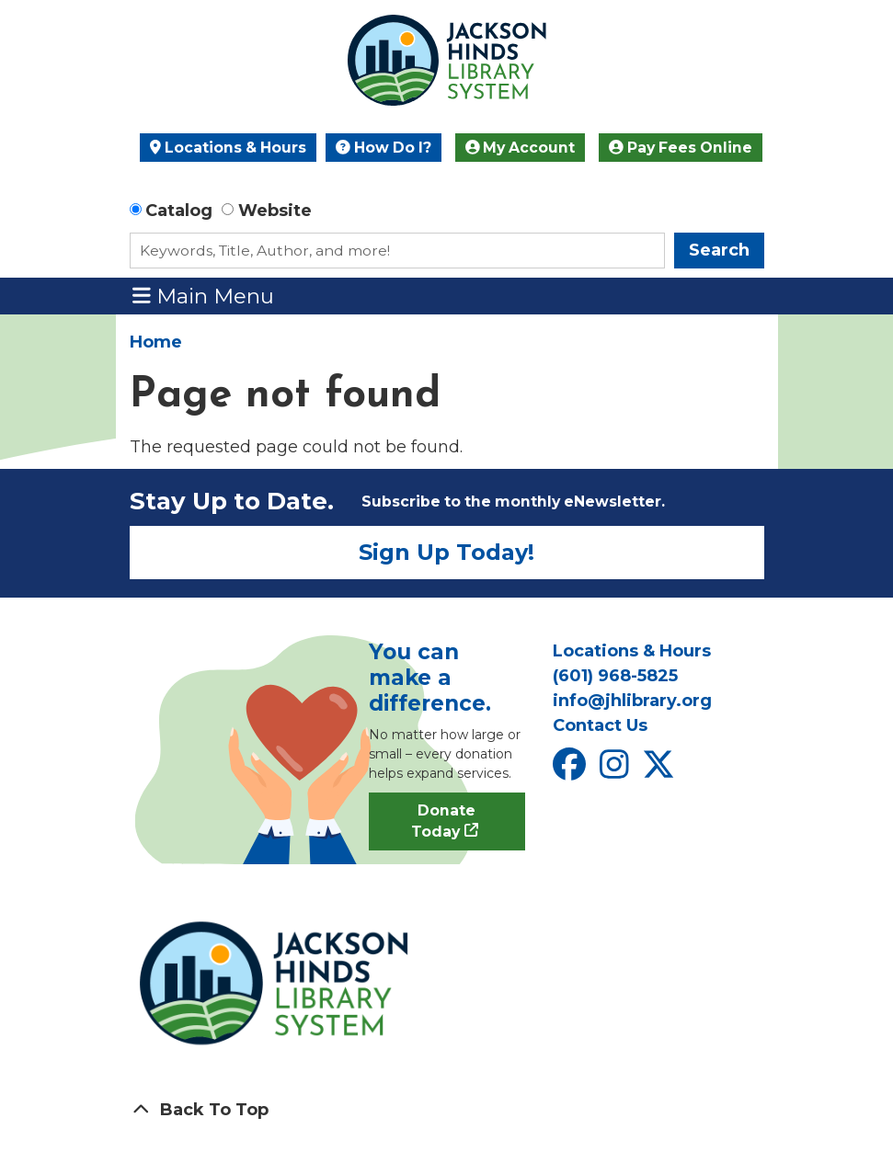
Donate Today (443, 821)
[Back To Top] (447, 1110)
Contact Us (600, 725)
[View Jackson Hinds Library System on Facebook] (571, 770)
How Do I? (383, 147)
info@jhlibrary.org (632, 700)
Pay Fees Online (680, 147)
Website (275, 210)
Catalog (178, 210)
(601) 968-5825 (615, 676)
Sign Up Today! (446, 552)
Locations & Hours (228, 147)
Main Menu (203, 295)
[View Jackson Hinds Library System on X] (661, 770)
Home (156, 342)
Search (719, 250)
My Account (520, 147)
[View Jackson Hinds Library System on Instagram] (617, 770)
